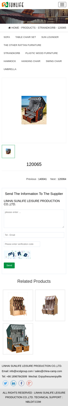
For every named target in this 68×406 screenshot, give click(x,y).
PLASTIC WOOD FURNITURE (41, 53)
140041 (42, 179)
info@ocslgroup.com (21, 371)
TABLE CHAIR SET (25, 37)
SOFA (7, 37)
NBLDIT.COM (34, 401)
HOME (13, 27)
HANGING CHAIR (30, 61)
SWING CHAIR (54, 61)
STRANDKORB (46, 27)
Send (9, 265)
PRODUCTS (28, 27)
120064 (62, 179)
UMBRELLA (10, 69)
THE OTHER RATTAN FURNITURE (22, 45)
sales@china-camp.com (48, 371)
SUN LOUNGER (50, 37)
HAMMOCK (10, 61)
